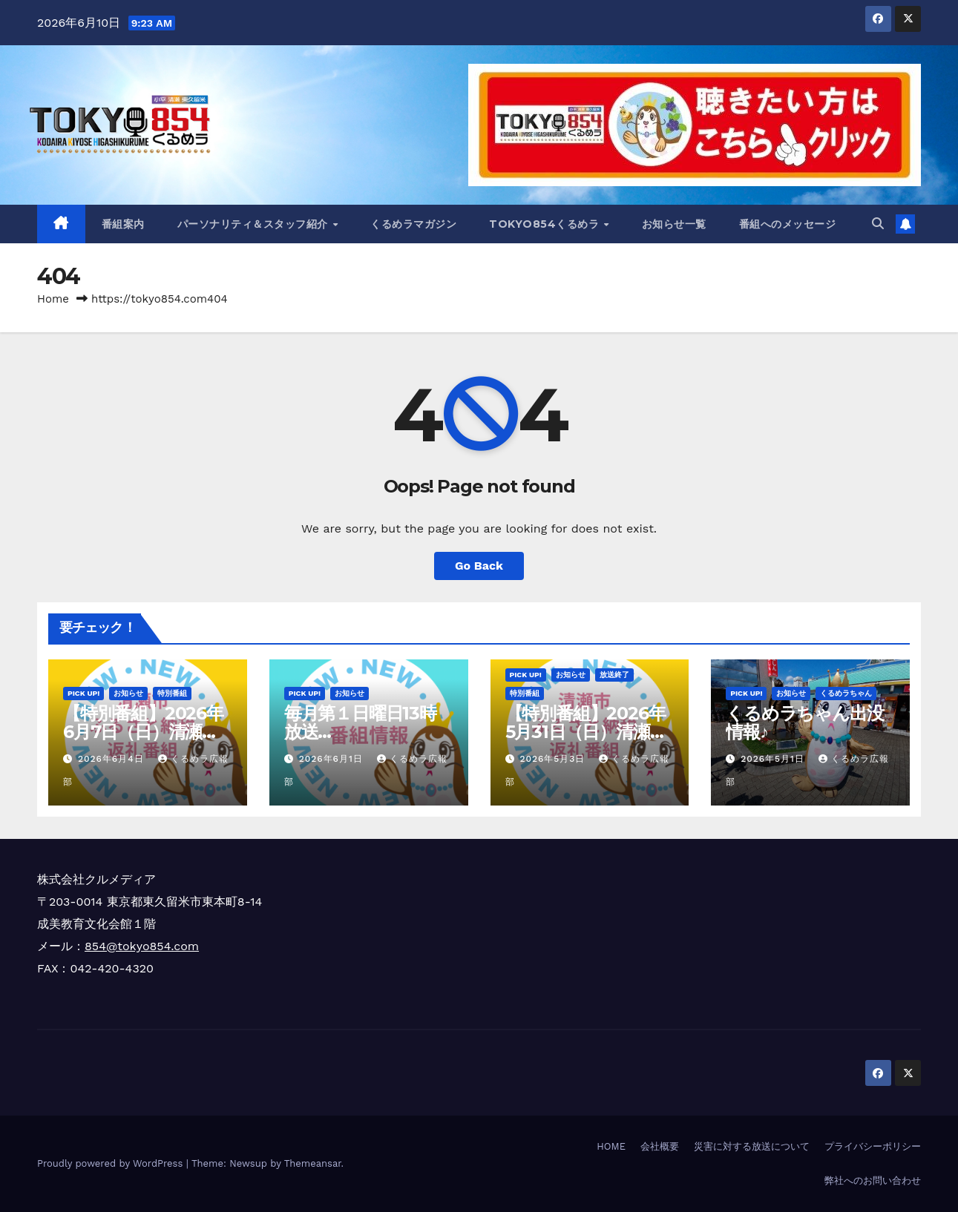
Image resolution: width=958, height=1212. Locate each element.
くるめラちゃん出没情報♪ (804, 722)
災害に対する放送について (752, 1146)
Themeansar (312, 1163)
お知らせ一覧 (674, 224)
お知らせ (128, 693)
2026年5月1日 (774, 759)
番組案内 (123, 224)
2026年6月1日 (333, 759)
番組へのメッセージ (787, 224)
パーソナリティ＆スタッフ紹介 (254, 224)
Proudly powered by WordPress (111, 1163)
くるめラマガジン (413, 224)
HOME (611, 1146)
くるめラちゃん (846, 693)
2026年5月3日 (553, 759)
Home (53, 299)
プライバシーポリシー (872, 1146)
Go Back (479, 566)
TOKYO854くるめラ (546, 224)
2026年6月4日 (113, 759)
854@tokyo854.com (142, 946)
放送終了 (614, 675)
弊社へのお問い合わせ (872, 1180)
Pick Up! (83, 693)
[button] (878, 224)
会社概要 (659, 1146)
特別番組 (172, 693)
